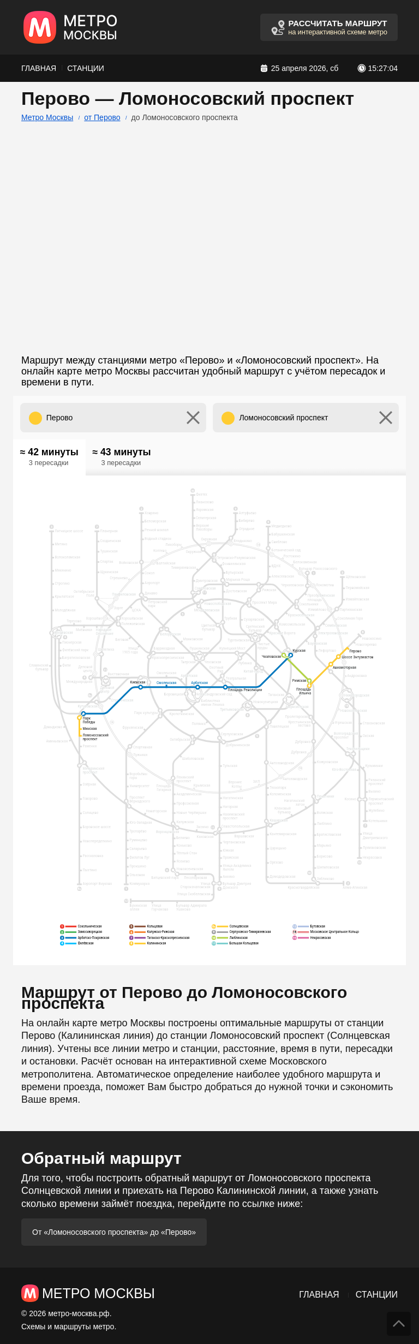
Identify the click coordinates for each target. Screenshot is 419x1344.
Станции (85, 68)
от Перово (102, 117)
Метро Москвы (47, 117)
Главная (38, 68)
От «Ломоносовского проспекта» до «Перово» (114, 1232)
